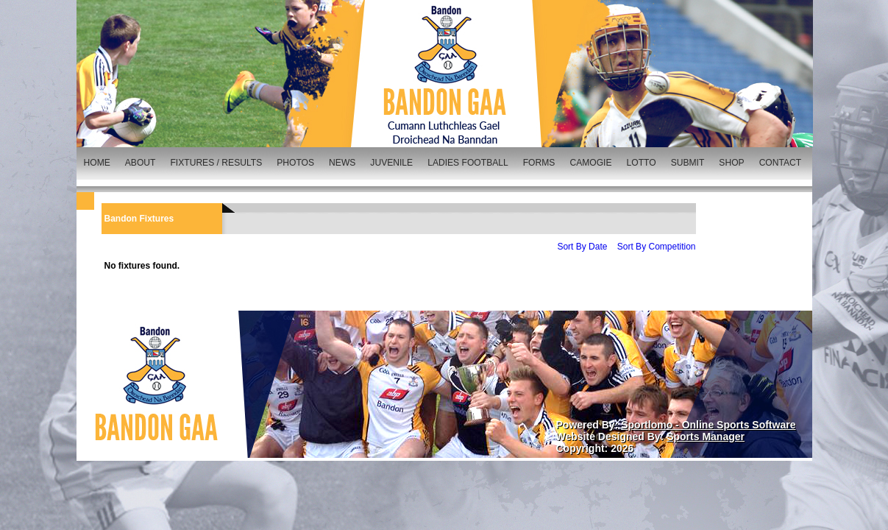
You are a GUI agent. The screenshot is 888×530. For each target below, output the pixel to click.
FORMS (539, 163)
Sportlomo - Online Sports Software (708, 425)
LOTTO (641, 163)
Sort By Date (582, 246)
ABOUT (140, 163)
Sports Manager (706, 436)
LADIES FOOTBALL (467, 163)
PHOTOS (295, 163)
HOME (97, 163)
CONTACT (780, 163)
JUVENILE (391, 163)
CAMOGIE (590, 163)
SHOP (731, 163)
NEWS (342, 163)
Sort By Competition (656, 246)
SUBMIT (688, 163)
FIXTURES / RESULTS (216, 163)
